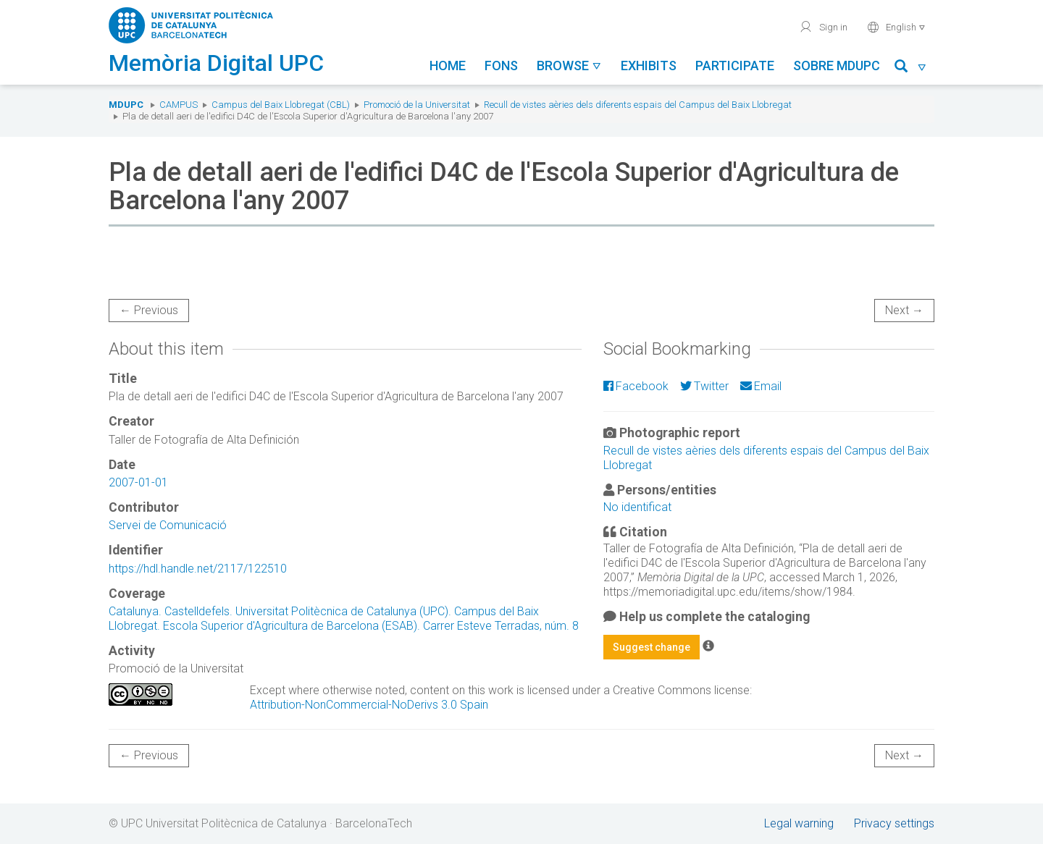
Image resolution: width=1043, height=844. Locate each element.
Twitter (704, 386)
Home (448, 65)
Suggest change (651, 647)
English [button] (896, 26)
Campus (178, 104)
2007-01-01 (138, 482)
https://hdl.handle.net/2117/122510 (198, 568)
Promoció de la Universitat (417, 104)
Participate (734, 65)
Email (761, 386)
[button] (910, 68)
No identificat (637, 507)
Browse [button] (569, 65)
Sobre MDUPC (836, 65)
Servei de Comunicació (168, 525)
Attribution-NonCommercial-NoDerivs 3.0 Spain (369, 705)
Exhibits (649, 65)
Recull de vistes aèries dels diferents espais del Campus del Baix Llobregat (638, 104)
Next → (904, 310)
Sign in (823, 26)
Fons (501, 65)
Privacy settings (894, 823)
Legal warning (799, 823)
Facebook (636, 386)
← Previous (149, 310)
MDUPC (126, 104)
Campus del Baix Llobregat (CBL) (280, 104)
